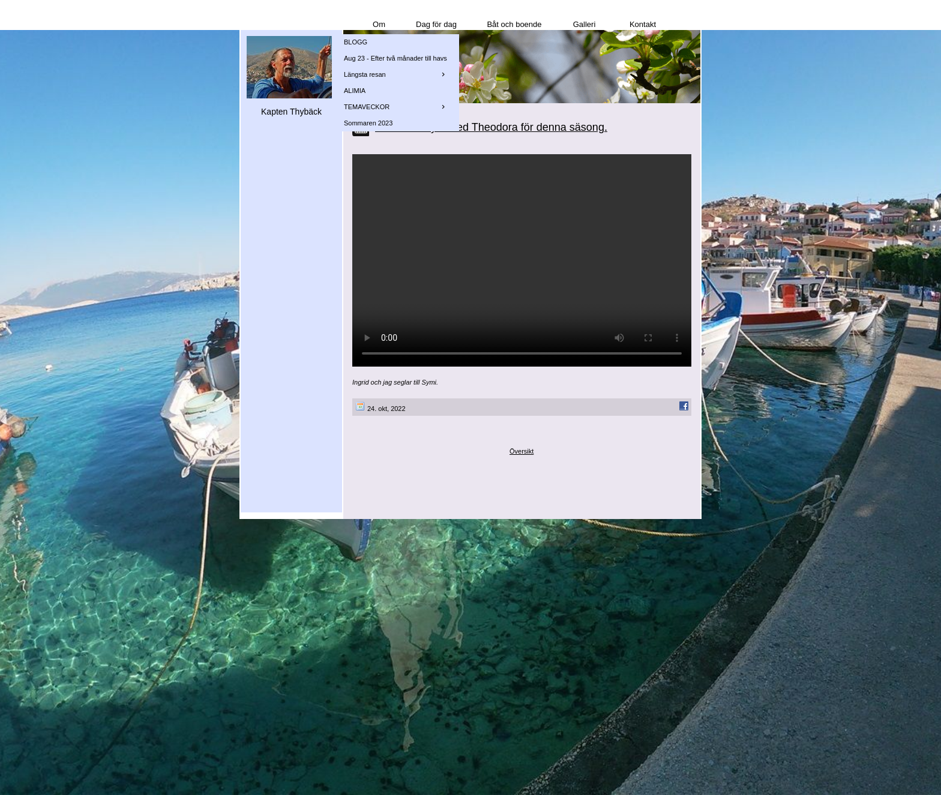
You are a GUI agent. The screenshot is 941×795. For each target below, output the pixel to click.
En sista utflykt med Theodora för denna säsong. (491, 127)
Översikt (522, 451)
